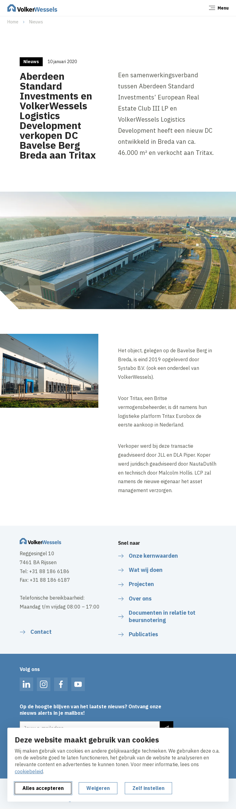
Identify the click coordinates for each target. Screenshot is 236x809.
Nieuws (36, 22)
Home (12, 22)
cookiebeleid (29, 771)
